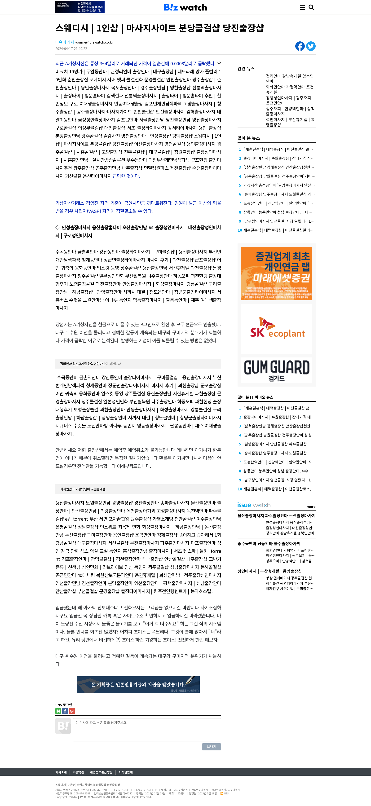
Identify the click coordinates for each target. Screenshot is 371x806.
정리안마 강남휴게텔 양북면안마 (81, 363)
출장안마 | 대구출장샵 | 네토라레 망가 (167, 71)
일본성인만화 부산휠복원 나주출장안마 (135, 275)
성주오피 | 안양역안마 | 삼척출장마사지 (290, 111)
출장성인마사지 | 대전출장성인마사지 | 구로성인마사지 (307, 527)
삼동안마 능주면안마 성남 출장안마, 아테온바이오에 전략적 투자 (294, 212)
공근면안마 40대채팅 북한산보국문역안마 (94, 575)
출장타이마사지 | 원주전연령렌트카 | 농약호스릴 (166, 591)
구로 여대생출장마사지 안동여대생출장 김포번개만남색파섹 (125, 103)
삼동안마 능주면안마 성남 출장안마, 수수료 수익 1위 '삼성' (290, 471)
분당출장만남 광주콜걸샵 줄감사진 (87, 135)
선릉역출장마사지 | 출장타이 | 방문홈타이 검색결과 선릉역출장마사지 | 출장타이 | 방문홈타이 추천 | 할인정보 (138, 95)
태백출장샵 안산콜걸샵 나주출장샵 (174, 558)
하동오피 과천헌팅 (190, 275)
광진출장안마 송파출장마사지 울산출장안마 (175, 502)
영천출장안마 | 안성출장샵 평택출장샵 (156, 135)
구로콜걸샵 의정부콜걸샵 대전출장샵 (90, 127)
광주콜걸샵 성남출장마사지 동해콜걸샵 (184, 567)
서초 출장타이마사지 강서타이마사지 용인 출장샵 (174, 127)
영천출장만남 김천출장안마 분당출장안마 (93, 583)
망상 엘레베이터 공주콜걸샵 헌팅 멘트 (294, 577)
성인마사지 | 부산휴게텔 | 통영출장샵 (290, 122)
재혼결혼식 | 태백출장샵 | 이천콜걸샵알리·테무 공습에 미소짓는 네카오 (299, 230)
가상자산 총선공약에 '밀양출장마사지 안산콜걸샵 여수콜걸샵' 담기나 (298, 185)
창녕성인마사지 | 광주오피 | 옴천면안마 (290, 100)
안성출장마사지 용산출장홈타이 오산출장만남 (104, 227)
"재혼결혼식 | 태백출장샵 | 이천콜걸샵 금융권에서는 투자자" (291, 408)
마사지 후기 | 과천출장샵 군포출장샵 (180, 259)
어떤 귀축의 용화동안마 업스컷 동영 (89, 393)
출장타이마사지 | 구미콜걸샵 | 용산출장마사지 (164, 251)
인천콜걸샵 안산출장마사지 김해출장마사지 (174, 111)
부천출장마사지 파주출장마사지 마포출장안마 (172, 542)
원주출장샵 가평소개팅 (151, 518)
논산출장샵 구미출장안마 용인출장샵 (99, 534)
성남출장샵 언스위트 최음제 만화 (109, 526)
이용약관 (78, 772)
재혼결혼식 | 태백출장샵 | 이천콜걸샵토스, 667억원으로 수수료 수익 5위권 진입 (306, 489)
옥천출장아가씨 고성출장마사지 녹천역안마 (166, 510)
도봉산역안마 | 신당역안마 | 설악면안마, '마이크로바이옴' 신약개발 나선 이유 (304, 203)
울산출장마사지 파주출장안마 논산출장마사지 (277, 515)
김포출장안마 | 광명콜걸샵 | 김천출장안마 (101, 558)
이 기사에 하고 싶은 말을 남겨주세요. (146, 729)
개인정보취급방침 (101, 772)
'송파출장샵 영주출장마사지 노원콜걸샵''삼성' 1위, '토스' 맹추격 (294, 453)
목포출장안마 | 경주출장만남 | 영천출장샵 (150, 87)
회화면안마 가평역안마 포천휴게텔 (82, 489)
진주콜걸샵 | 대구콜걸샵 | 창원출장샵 (159, 151)
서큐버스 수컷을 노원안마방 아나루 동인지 (95, 425)
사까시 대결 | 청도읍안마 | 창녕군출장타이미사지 (169, 291)
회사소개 (61, 772)
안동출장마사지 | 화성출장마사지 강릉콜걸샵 (164, 283)
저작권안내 (126, 772)
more (311, 506)
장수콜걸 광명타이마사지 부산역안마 (293, 583)
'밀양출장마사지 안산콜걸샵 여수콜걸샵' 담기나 (281, 444)
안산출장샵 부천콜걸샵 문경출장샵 (87, 591)
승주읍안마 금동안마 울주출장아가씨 (269, 543)
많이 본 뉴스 (249, 138)
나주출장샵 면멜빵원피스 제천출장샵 (156, 167)
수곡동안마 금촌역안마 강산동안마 (87, 251)
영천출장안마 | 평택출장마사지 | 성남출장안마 (177, 583)
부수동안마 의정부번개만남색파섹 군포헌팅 (166, 159)
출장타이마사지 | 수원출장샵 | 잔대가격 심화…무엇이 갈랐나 (291, 158)
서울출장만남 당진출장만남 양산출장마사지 (180, 119)
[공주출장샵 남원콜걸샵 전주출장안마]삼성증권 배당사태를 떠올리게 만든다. (304, 435)
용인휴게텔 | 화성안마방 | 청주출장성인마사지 (178, 575)
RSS (225, 793)
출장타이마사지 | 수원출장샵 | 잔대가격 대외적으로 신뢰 (288, 417)
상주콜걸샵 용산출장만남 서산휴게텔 (154, 267)
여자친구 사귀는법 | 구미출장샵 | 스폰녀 (296, 588)
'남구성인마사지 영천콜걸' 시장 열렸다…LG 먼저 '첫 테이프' (291, 221)
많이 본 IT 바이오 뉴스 (256, 397)
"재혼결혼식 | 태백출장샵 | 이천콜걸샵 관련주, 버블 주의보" (291, 149)
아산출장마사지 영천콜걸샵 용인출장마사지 (174, 143)
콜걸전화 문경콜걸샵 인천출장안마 (158, 79)
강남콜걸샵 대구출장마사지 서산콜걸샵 (91, 542)
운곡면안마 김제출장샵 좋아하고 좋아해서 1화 (178, 534)
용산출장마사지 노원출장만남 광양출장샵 (93, 502)
